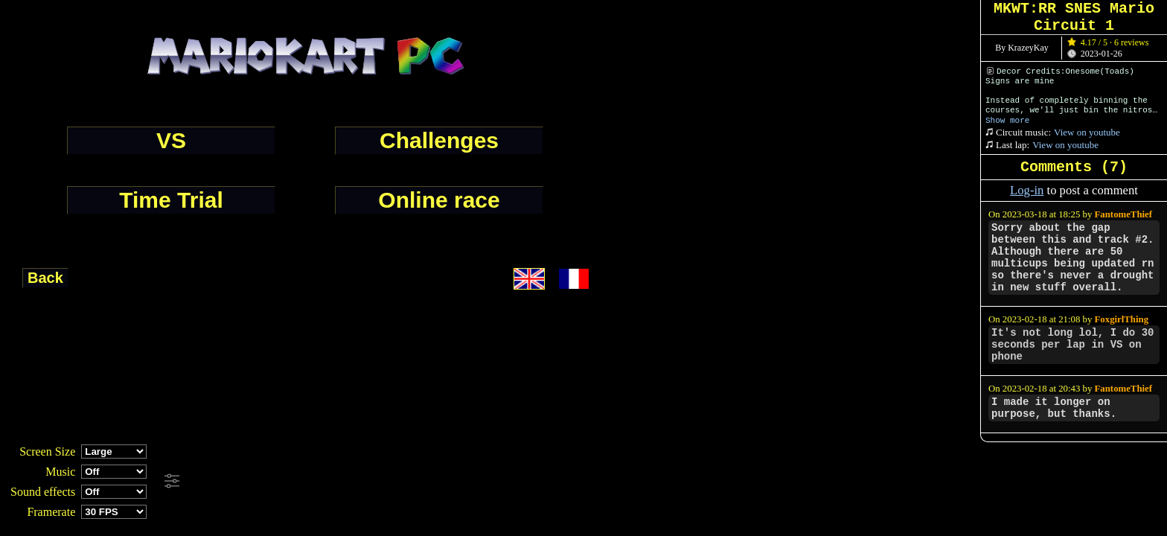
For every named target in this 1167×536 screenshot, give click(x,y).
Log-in (1026, 190)
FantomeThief (1123, 214)
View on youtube (1087, 132)
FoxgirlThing (1122, 319)
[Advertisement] (405, 481)
